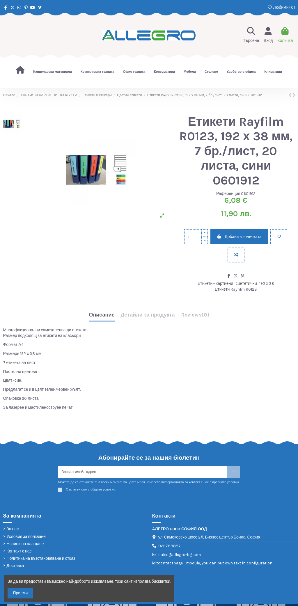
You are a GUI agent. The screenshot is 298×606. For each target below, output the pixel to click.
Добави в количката (239, 236)
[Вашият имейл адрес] (142, 473)
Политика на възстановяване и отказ (41, 560)
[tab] (195, 316)
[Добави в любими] (278, 236)
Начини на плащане (25, 545)
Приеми (20, 593)
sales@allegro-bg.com (179, 556)
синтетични (246, 283)
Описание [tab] (101, 315)
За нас (13, 531)
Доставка (15, 567)
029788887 (169, 547)
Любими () (281, 7)
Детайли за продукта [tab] (148, 315)
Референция (228, 193)
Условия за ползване (26, 538)
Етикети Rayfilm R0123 (236, 289)
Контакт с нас (19, 553)
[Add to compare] (236, 255)
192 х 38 (266, 283)
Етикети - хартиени (215, 283)
